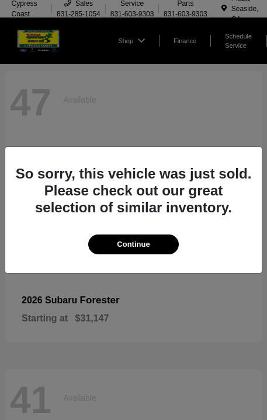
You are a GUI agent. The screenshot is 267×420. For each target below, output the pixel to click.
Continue (133, 244)
